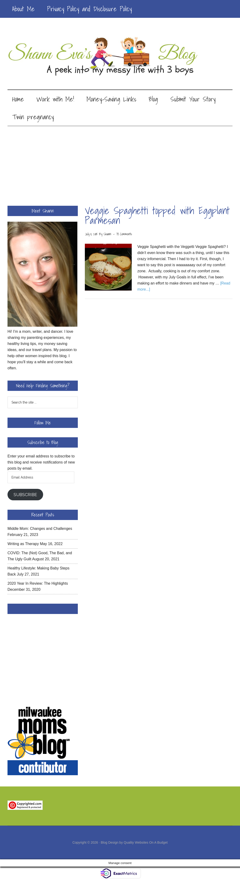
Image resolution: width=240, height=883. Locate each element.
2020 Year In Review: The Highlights (38, 584)
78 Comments (124, 234)
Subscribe (25, 495)
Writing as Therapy (23, 544)
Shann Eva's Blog (120, 56)
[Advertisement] (120, 162)
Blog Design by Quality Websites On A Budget (134, 843)
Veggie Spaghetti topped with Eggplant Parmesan (157, 216)
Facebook (42, 609)
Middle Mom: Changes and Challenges (40, 529)
